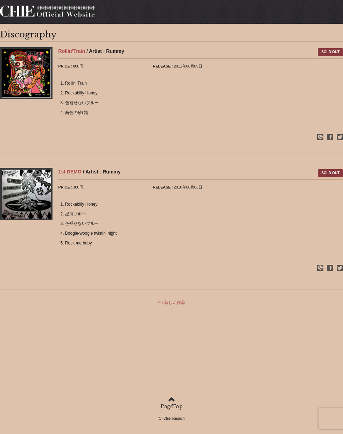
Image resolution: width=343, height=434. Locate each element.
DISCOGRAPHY (252, 13)
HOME (134, 13)
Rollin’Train (71, 52)
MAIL (333, 13)
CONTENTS (301, 13)
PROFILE (164, 13)
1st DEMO (70, 173)
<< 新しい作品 (171, 303)
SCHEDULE (203, 13)
